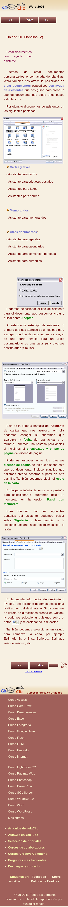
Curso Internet (17, 756)
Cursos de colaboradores (26, 847)
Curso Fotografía (19, 725)
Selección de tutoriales (24, 841)
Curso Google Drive (21, 731)
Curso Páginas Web (21, 773)
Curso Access (17, 699)
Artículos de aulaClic (23, 828)
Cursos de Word (33, 671)
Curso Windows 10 (21, 799)
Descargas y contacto (24, 866)
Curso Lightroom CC (22, 767)
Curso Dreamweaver (22, 712)
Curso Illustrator (19, 750)
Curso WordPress (20, 811)
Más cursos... (17, 818)
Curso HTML (16, 744)
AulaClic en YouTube (23, 835)
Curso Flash (16, 737)
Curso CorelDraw (19, 706)
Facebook (39, 876)
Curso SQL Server (20, 792)
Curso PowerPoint (20, 786)
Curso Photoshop (20, 780)
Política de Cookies (45, 881)
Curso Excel (16, 718)
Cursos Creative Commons (27, 853)
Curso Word (16, 805)
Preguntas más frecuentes (27, 860)
